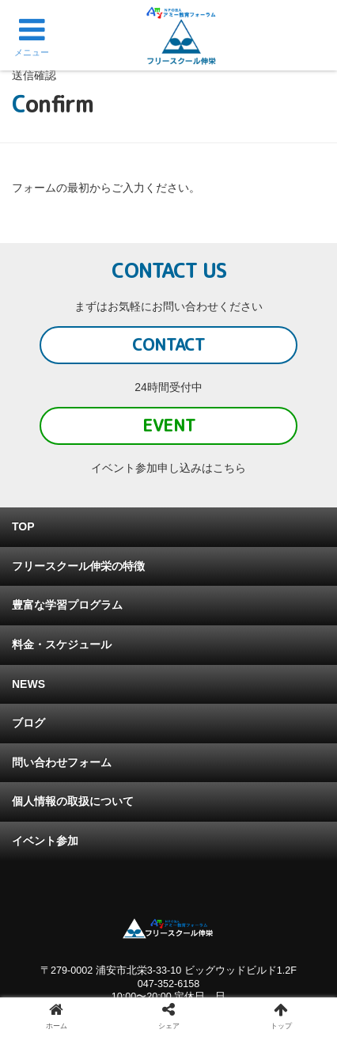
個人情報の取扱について (73, 801)
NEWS (28, 684)
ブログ (28, 722)
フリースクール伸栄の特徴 (78, 566)
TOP (23, 526)
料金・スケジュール (62, 644)
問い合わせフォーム (62, 762)
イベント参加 (45, 840)
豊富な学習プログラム (67, 604)
